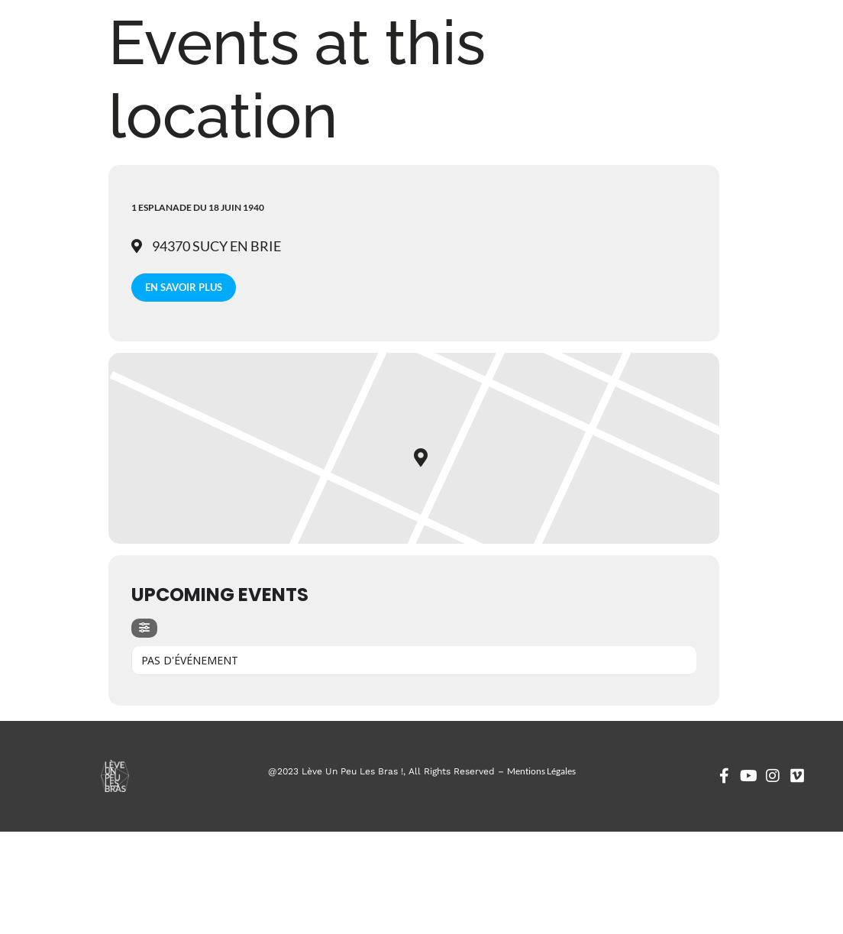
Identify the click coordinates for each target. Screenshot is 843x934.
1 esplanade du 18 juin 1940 (197, 207)
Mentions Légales (541, 771)
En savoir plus (183, 287)
